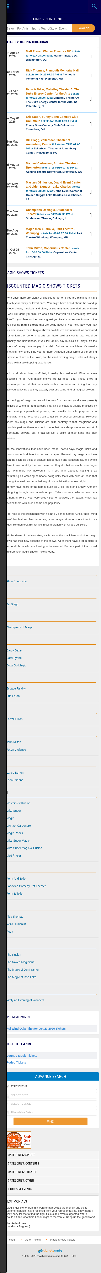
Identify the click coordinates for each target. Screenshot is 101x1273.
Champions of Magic (19, 627)
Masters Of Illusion (18, 803)
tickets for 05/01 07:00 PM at (53, 123)
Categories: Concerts (23, 1163)
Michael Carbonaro (18, 825)
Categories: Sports (21, 1155)
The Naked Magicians (20, 962)
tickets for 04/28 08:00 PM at (53, 98)
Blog (74, 1256)
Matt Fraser (13, 855)
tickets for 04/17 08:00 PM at (53, 55)
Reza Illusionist (16, 924)
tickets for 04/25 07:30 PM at (52, 74)
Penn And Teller (16, 878)
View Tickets (91, 56)
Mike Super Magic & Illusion (24, 848)
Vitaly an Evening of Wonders (25, 1000)
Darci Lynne (14, 658)
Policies (63, 1256)
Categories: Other (21, 1180)
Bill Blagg (12, 604)
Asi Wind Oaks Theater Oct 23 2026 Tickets (36, 1028)
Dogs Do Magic (16, 665)
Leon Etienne (14, 780)
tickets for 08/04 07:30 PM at (54, 233)
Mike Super (13, 810)
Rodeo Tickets (16, 1062)
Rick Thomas (14, 916)
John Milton (13, 742)
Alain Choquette (16, 581)
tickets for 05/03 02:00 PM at (53, 146)
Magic (10, 818)
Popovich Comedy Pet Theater (26, 886)
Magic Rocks (14, 833)
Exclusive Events (20, 1189)
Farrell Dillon (14, 719)
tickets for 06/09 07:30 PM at (49, 214)
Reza (9, 931)
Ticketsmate (50, 6)
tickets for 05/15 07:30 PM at (54, 167)
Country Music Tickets (21, 1055)
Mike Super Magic (18, 840)
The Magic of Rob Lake (21, 977)
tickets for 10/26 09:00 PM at (52, 252)
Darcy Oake (14, 650)
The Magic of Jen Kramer (22, 969)
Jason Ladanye (16, 749)
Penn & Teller (14, 893)
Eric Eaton (13, 696)
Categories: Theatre (22, 1172)
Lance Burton (14, 772)
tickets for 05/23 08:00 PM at (54, 191)
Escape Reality (16, 688)
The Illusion (13, 954)
